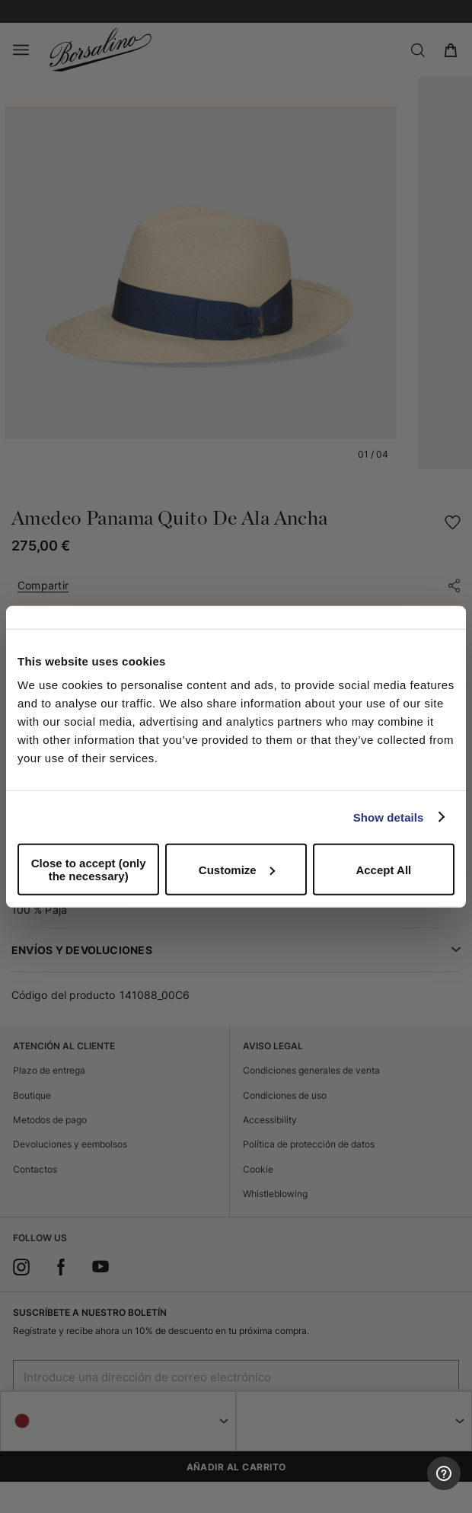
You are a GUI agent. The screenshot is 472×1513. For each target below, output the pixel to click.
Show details (388, 816)
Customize (237, 869)
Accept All (383, 869)
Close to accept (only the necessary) (88, 870)
